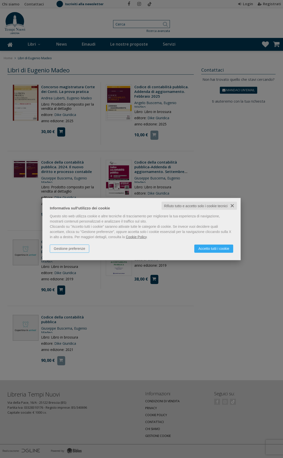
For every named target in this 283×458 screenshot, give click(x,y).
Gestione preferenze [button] (69, 248)
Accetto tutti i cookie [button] (213, 248)
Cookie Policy (136, 237)
